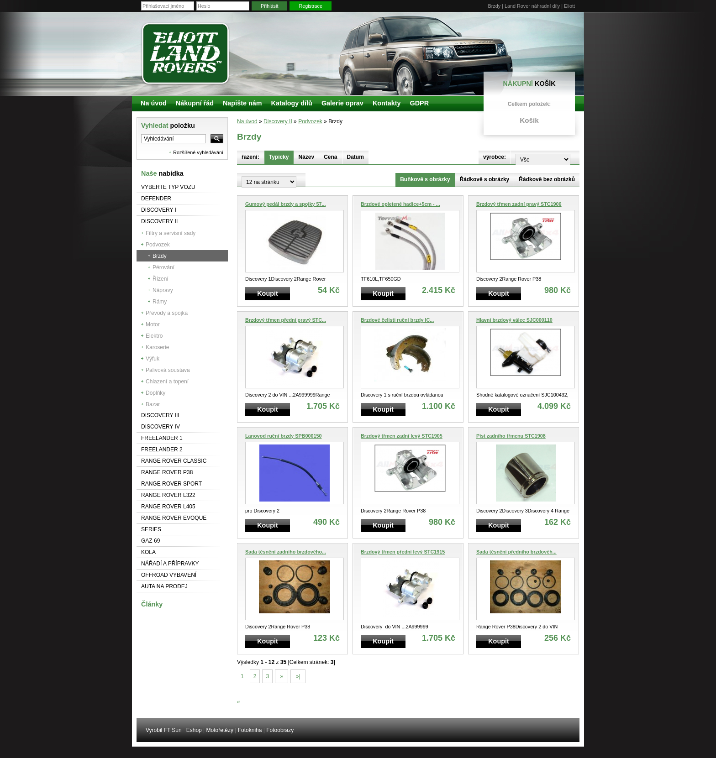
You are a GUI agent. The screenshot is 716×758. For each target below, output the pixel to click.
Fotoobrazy (280, 730)
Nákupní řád (195, 103)
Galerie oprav (342, 103)
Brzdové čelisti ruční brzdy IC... (397, 320)
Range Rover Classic (173, 461)
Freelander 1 (162, 438)
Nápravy (163, 290)
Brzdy (160, 256)
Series (151, 529)
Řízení (160, 279)
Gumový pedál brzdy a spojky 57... (285, 204)
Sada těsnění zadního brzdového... (285, 551)
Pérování (163, 267)
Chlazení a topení (167, 381)
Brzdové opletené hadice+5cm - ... (400, 204)
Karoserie (157, 347)
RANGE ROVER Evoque (173, 518)
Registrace (310, 6)
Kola (148, 552)
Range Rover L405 (168, 506)
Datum (355, 157)
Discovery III (160, 415)
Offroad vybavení (168, 575)
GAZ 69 (150, 541)
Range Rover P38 (167, 472)
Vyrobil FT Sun (164, 730)
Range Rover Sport (171, 484)
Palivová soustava (168, 370)
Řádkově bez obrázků (547, 179)
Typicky (279, 157)
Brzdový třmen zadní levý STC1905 (401, 436)
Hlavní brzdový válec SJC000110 (514, 320)
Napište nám (242, 103)
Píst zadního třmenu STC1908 (511, 436)
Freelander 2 (162, 449)
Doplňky (155, 393)
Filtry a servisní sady (170, 233)
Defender (156, 198)
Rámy (160, 301)
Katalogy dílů (291, 103)
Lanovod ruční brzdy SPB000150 (283, 436)
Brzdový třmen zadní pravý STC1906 (519, 204)
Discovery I (158, 210)
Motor (153, 324)
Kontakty (387, 103)
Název (307, 157)
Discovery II (159, 221)
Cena (330, 157)
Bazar (153, 404)
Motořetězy (219, 730)
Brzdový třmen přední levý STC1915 (403, 551)
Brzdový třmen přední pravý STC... (285, 320)
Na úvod (247, 121)
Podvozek (158, 244)
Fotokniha (250, 730)
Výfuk (152, 358)
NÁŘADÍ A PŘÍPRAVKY (170, 563)
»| (297, 676)
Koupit (267, 293)
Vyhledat (168, 125)
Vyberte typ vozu (168, 187)
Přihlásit (269, 6)
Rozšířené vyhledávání (198, 152)
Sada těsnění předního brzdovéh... (516, 551)
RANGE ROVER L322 (168, 495)
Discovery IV (160, 426)
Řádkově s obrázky (485, 179)
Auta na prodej (164, 586)
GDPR (419, 103)
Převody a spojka (167, 313)
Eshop (194, 730)
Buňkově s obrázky (425, 179)
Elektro (154, 336)
